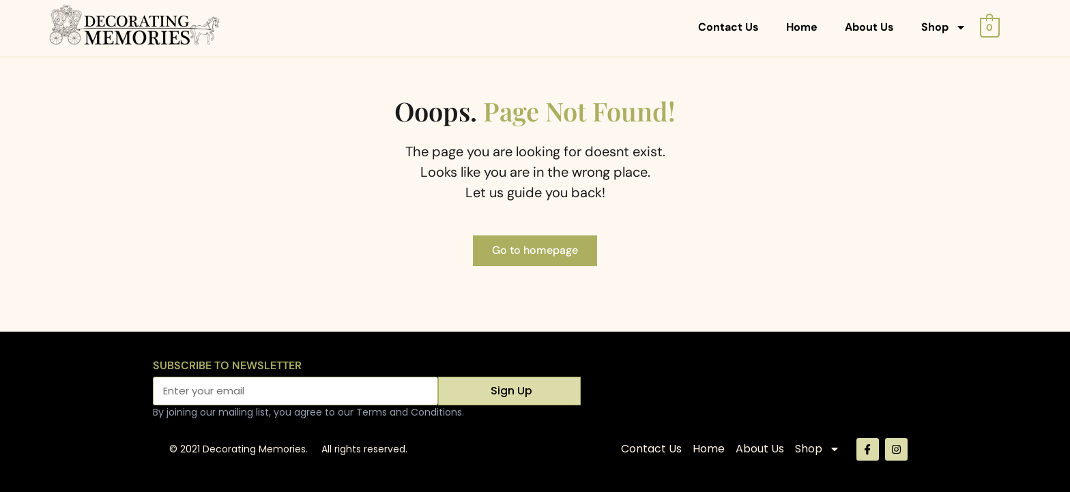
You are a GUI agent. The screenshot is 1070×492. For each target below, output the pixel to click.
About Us (869, 27)
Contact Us (728, 27)
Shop (943, 27)
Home (802, 27)
